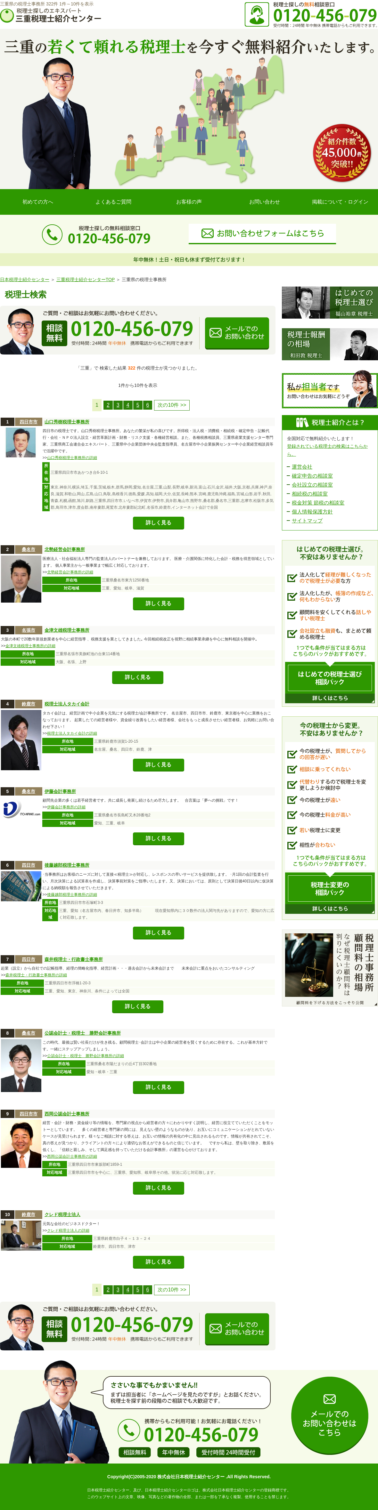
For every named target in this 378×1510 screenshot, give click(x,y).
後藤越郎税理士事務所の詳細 (72, 894)
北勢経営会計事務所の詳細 (70, 572)
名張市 (28, 630)
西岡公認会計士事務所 (67, 1113)
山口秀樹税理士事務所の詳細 (72, 457)
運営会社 (302, 467)
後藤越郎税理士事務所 (67, 865)
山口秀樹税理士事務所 (67, 421)
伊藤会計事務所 (60, 791)
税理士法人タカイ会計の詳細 (72, 733)
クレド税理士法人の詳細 (68, 1230)
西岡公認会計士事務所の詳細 (72, 1156)
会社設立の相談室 (312, 485)
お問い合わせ (264, 201)
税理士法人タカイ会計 (67, 703)
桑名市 (28, 549)
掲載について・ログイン (340, 201)
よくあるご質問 (113, 201)
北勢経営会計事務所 (65, 549)
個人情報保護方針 (312, 511)
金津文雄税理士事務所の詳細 (30, 646)
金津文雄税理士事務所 (67, 630)
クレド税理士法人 (62, 1214)
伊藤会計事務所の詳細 (66, 807)
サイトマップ (307, 520)
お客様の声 (189, 201)
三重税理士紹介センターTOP (85, 279)
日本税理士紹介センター (24, 279)
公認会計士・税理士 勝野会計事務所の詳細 (85, 1056)
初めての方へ (37, 201)
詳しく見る (158, 522)
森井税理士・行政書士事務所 (74, 959)
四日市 (28, 865)
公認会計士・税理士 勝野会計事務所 (83, 1033)
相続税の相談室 (310, 493)
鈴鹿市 (28, 703)
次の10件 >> (172, 405)
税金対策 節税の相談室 (318, 502)
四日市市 (28, 421)
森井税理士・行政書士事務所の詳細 (36, 975)
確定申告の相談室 (312, 476)
